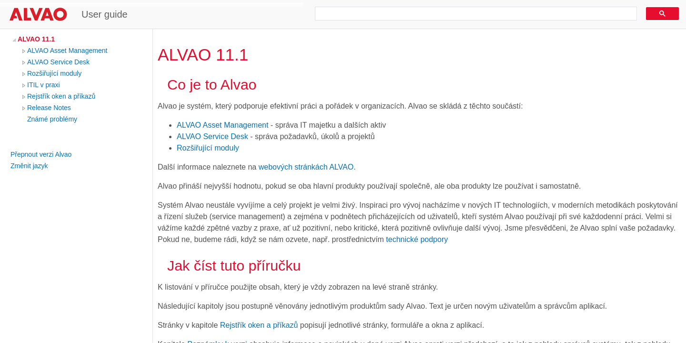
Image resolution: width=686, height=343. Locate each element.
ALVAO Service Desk (58, 62)
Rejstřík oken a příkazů (61, 96)
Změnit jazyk (29, 166)
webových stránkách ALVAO (306, 167)
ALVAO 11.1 (36, 39)
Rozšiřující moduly (54, 73)
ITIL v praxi (43, 85)
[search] (472, 14)
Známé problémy (52, 119)
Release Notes (49, 107)
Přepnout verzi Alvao (40, 154)
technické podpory (417, 239)
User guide (104, 14)
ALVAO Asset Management (67, 50)
